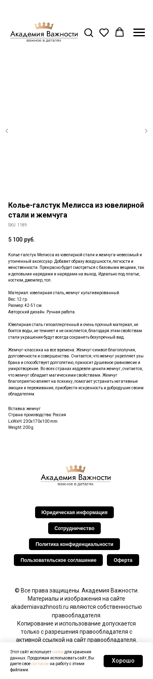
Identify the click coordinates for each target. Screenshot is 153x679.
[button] (88, 32)
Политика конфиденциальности (74, 544)
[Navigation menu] (139, 33)
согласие (40, 663)
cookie (58, 652)
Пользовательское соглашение (58, 560)
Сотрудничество (75, 528)
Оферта (122, 560)
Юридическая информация (75, 512)
